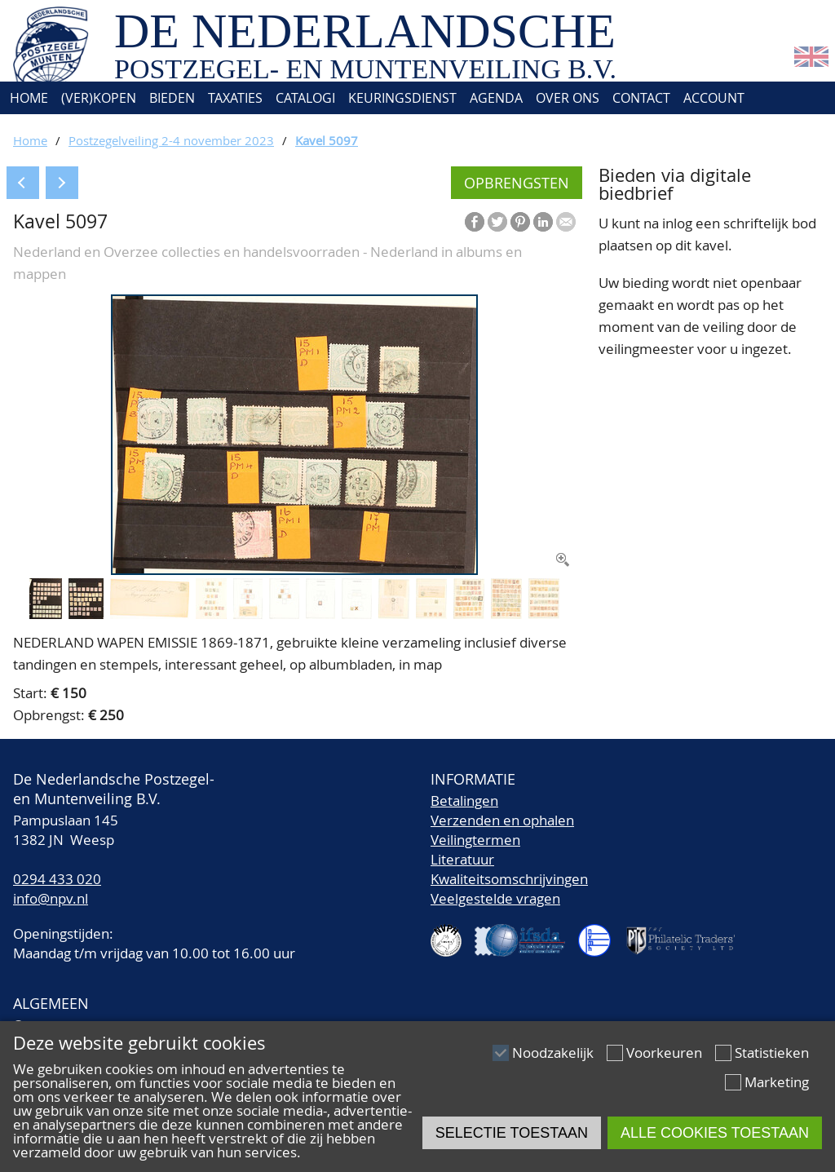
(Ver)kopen (98, 98)
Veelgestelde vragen (495, 898)
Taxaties (235, 98)
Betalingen (464, 800)
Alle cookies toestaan (715, 1133)
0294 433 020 (57, 878)
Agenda (496, 98)
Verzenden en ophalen (502, 820)
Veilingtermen (475, 839)
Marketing (776, 1081)
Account (713, 98)
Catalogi (305, 98)
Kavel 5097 (326, 140)
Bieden (172, 98)
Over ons (567, 98)
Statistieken (772, 1052)
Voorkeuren (664, 1052)
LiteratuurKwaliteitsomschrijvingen (509, 869)
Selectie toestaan (511, 1133)
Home (27, 98)
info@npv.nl (50, 898)
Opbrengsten (516, 182)
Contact (641, 98)
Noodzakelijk (553, 1052)
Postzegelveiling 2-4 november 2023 (171, 140)
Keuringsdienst (402, 98)
